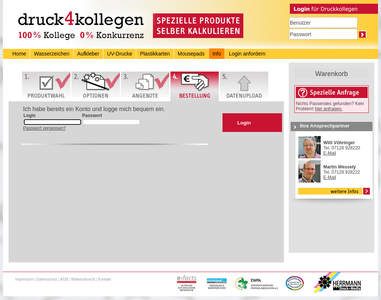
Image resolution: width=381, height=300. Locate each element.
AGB (64, 279)
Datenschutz (47, 279)
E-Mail (329, 153)
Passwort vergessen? (44, 128)
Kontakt (104, 279)
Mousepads (191, 54)
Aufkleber (88, 54)
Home (19, 54)
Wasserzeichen (51, 54)
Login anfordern (247, 54)
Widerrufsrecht (83, 279)
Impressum (24, 279)
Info (216, 54)
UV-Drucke (119, 54)
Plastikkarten (155, 54)
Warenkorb (331, 74)
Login (244, 123)
